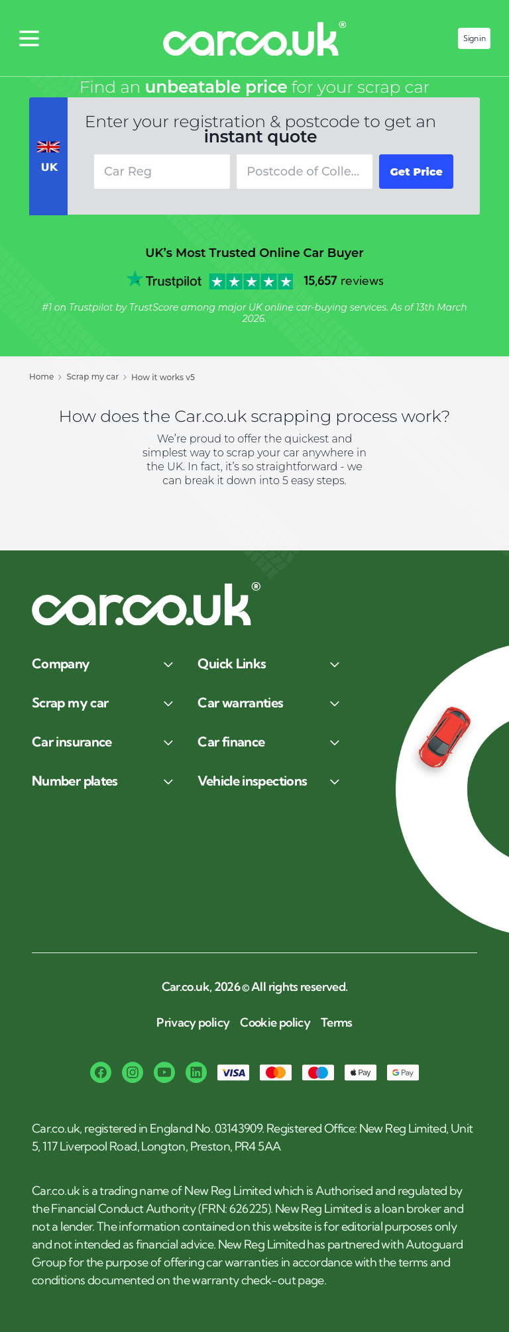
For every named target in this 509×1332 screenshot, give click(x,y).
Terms (337, 1022)
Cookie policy (275, 1022)
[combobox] (304, 171)
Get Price (416, 172)
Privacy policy (192, 1022)
